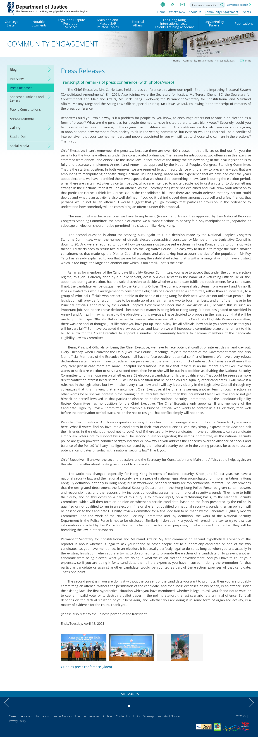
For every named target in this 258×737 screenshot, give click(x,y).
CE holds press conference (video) (86, 667)
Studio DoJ (18, 136)
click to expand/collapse (48, 69)
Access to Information (35, 716)
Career (13, 716)
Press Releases (21, 88)
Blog (13, 69)
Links (136, 716)
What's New (177, 12)
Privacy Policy (17, 721)
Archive (107, 716)
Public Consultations (25, 109)
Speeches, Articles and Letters (27, 98)
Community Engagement (221, 12)
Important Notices (168, 716)
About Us (195, 12)
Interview (17, 79)
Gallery (15, 128)
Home (161, 12)
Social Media (19, 146)
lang (162, 4)
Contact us (182, 4)
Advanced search (237, 4)
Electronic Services (87, 716)
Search (222, 5)
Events (246, 12)
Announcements (22, 118)
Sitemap (148, 716)
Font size (172, 4)
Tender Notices (62, 716)
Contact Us (123, 716)
